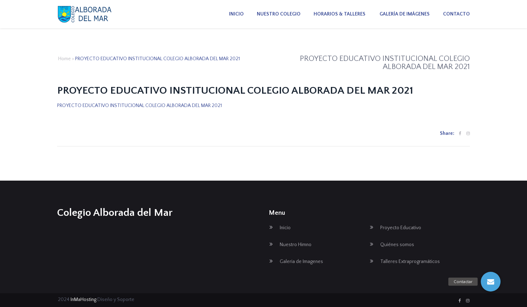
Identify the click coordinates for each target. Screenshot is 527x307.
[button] (491, 282)
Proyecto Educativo (400, 228)
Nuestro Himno (295, 245)
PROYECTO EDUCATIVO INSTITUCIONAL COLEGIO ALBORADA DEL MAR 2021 (139, 105)
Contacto (456, 14)
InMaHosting (83, 299)
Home (64, 59)
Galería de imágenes (404, 14)
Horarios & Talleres (339, 14)
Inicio (236, 14)
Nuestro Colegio (279, 14)
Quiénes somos (397, 245)
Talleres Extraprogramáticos (410, 261)
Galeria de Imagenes (301, 261)
